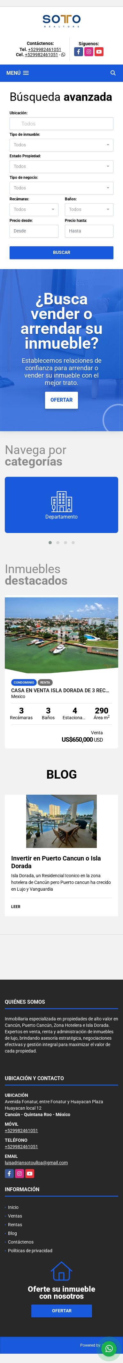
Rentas (15, 1224)
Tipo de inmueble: (25, 134)
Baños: (71, 199)
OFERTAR (61, 400)
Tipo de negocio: (24, 177)
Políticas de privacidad (30, 1250)
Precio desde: (21, 220)
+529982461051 (44, 49)
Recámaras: (19, 199)
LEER (15, 906)
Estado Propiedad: (25, 156)
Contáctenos (21, 1242)
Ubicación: (18, 113)
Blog (12, 1233)
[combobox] (61, 145)
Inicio (13, 1207)
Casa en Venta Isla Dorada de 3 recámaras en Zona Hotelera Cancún (61, 690)
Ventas (15, 1216)
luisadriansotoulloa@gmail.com (36, 1162)
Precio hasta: (76, 220)
